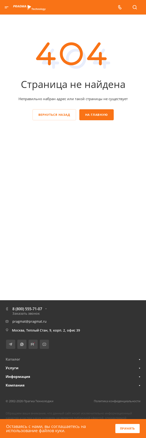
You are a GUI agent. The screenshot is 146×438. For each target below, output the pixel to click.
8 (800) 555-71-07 (27, 308)
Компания (15, 385)
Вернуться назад (54, 115)
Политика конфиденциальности (117, 401)
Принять (127, 429)
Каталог (13, 359)
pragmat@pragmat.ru (29, 321)
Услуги (12, 367)
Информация (18, 376)
